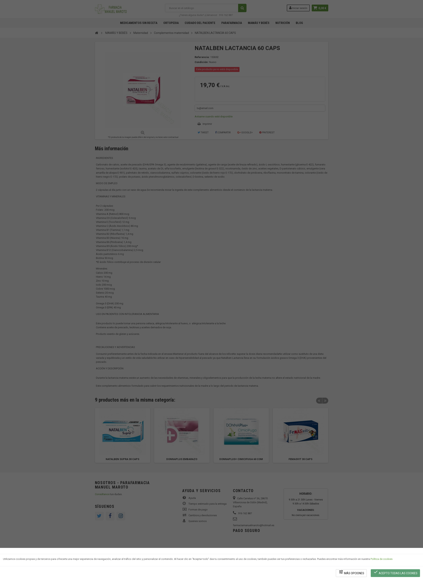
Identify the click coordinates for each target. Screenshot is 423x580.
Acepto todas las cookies (395, 572)
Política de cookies (381, 559)
